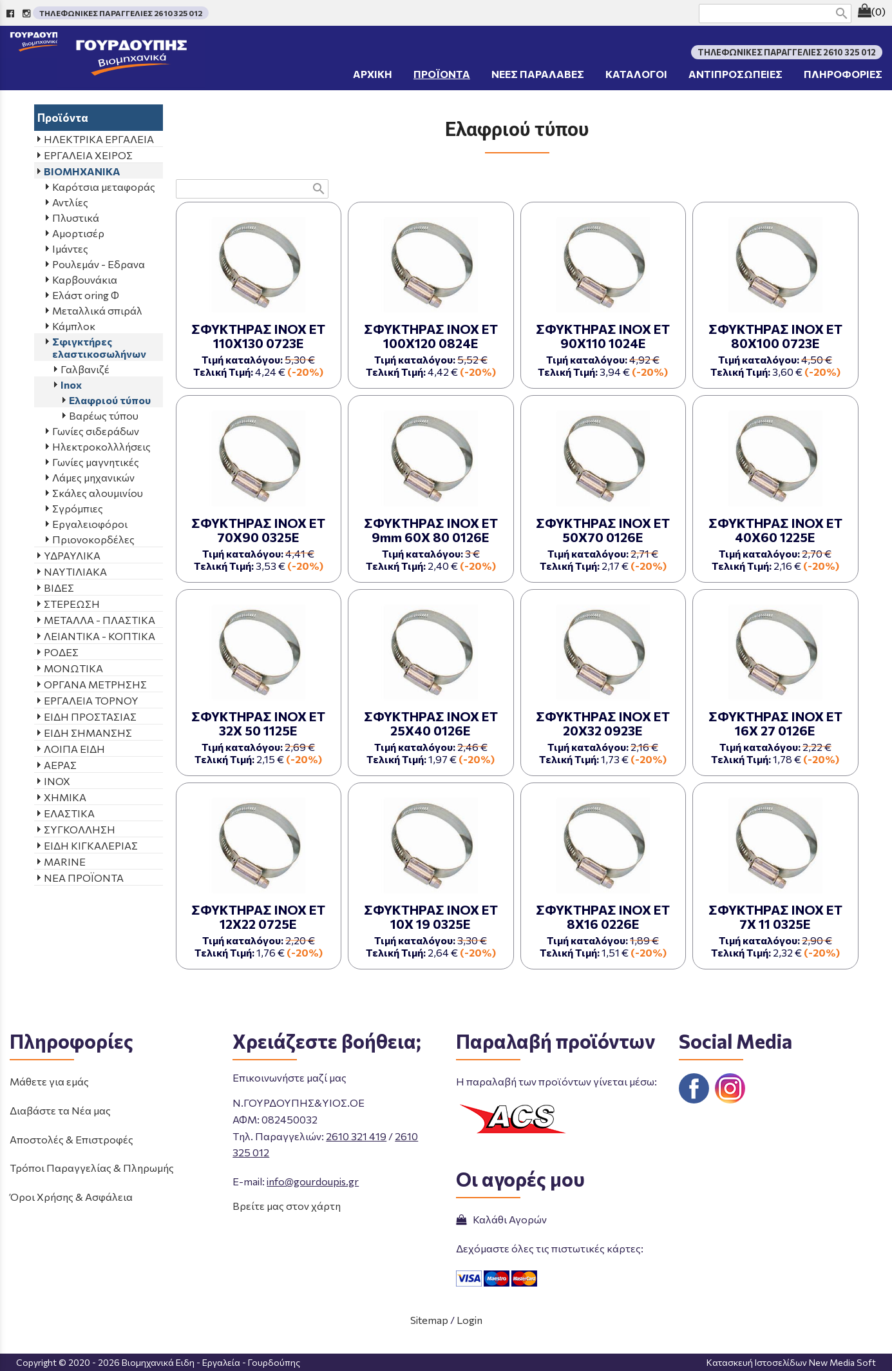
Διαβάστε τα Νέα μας (60, 1110)
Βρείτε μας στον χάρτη (286, 1206)
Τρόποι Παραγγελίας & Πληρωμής (92, 1168)
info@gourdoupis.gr (313, 1181)
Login (469, 1320)
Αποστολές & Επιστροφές (71, 1139)
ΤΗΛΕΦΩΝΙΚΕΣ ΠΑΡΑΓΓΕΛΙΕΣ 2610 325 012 (120, 12)
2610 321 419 (356, 1136)
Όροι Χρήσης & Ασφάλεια (71, 1197)
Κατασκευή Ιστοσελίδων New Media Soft (791, 1362)
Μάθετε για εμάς (49, 1081)
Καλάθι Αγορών (501, 1219)
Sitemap (429, 1320)
